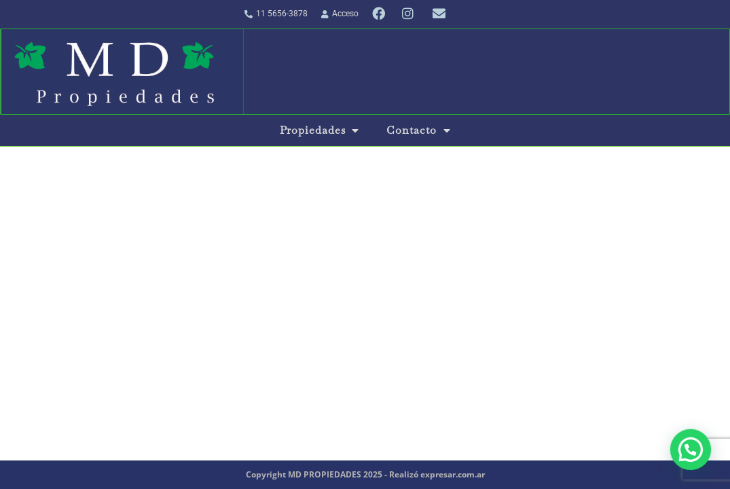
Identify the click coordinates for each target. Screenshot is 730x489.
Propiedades (320, 130)
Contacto (418, 130)
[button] (692, 453)
